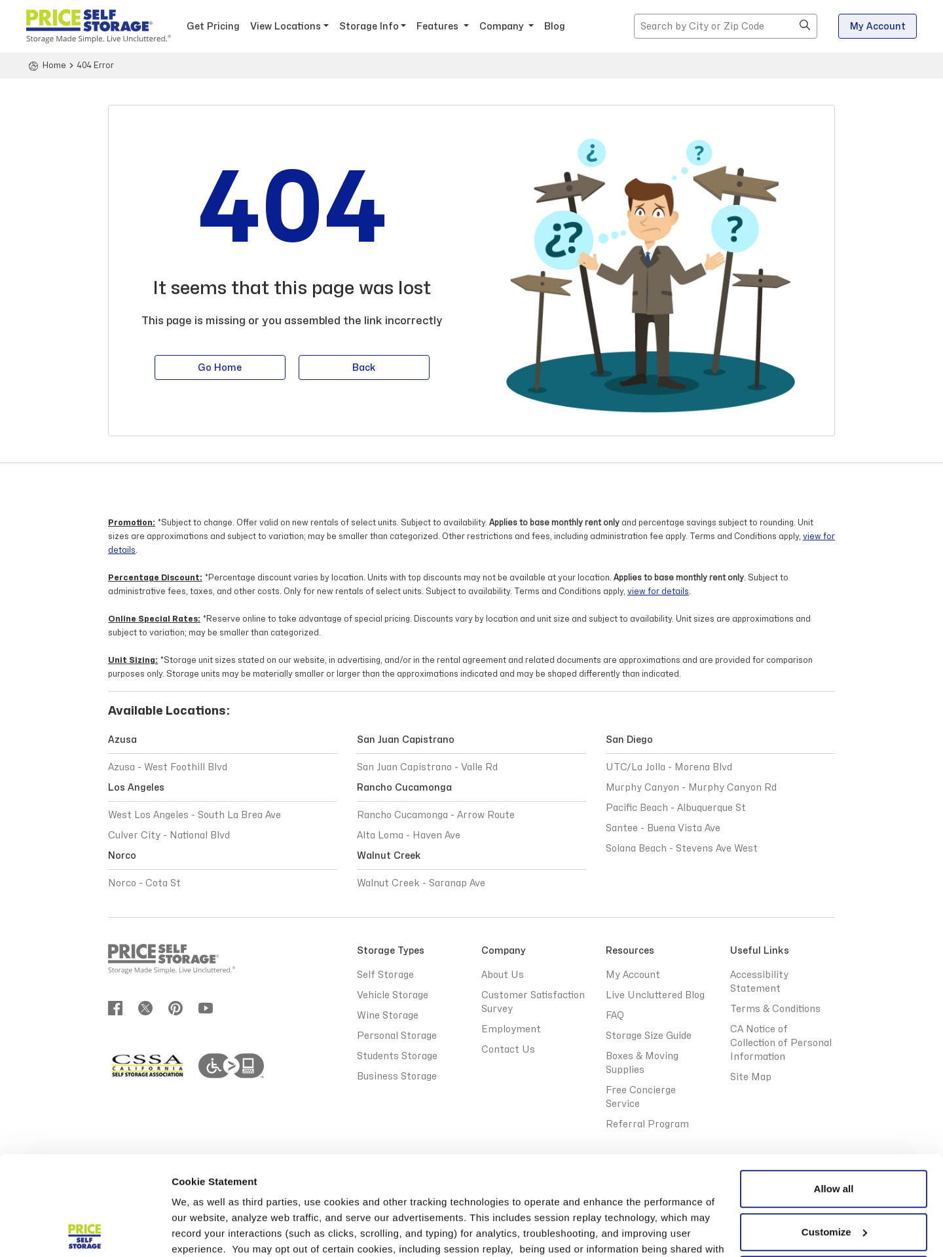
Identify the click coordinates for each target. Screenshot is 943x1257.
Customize (834, 1130)
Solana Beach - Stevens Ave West (682, 848)
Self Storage (385, 975)
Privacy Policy (648, 1179)
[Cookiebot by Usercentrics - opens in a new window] (85, 1231)
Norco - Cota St (144, 883)
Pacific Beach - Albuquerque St (676, 808)
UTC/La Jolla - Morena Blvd (669, 767)
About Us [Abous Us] (502, 975)
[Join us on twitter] (145, 1007)
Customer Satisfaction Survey (533, 1002)
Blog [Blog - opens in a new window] (554, 26)
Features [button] (438, 26)
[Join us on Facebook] (115, 1007)
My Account (878, 26)
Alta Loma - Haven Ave (408, 835)
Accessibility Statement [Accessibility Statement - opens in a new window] (759, 982)
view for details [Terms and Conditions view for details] (658, 591)
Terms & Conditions (298, 1195)
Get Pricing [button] (213, 26)
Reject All (833, 1173)
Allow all (834, 1087)
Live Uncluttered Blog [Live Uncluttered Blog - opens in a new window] (655, 995)
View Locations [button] (285, 26)
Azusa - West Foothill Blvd (167, 767)
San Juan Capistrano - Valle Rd (427, 767)
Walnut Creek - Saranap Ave (421, 883)
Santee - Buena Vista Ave (663, 828)
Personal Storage (397, 1036)
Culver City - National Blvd (169, 835)
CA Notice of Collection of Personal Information (781, 1043)
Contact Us (508, 1049)
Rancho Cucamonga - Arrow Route (436, 815)
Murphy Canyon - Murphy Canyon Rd (691, 787)
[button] (804, 26)
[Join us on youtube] (205, 1007)
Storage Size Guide (649, 1036)
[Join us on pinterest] (175, 1007)
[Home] (46, 65)
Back (364, 369)
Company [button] (503, 26)
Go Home (220, 369)
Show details (202, 1231)
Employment (511, 1029)
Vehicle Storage (392, 995)
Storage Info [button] (369, 26)
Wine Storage (387, 1015)
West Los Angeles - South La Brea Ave (194, 815)
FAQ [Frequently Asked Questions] (615, 1015)
